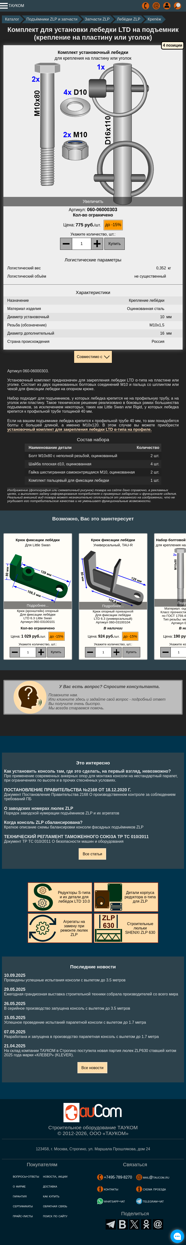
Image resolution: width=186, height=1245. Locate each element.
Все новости (92, 1068)
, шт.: (93, 234)
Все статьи (92, 854)
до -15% (113, 224)
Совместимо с (89, 357)
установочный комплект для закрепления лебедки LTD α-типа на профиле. (79, 429)
